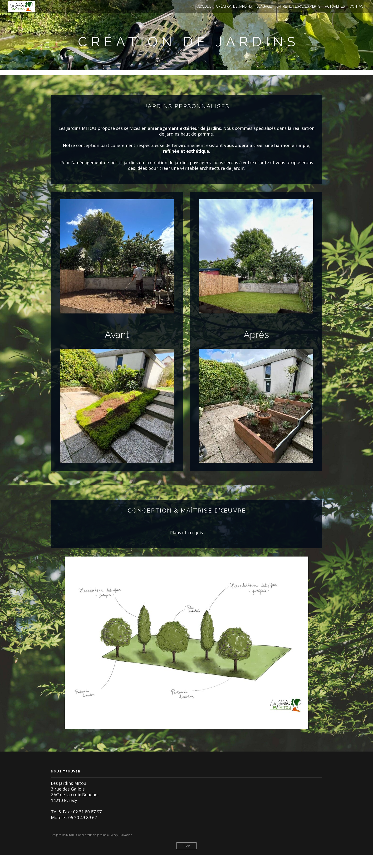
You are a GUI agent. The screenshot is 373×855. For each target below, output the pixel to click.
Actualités (335, 6)
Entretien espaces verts (298, 6)
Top (186, 845)
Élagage (264, 6)
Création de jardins (234, 6)
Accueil (204, 6)
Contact (357, 6)
